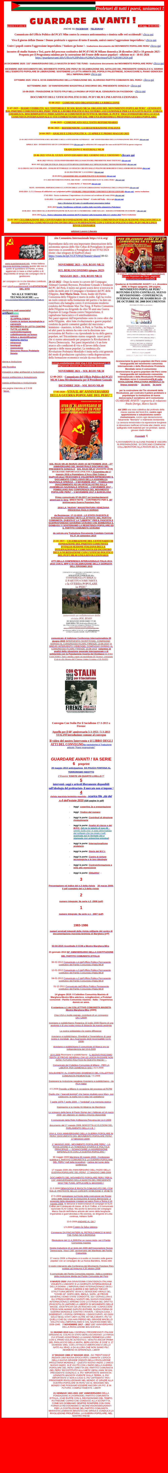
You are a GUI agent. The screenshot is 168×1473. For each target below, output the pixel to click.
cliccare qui (126, 160)
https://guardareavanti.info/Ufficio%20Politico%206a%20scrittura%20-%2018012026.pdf (84, 57)
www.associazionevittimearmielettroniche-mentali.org (24, 300)
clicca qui (148, 34)
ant (10, 313)
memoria (15, 340)
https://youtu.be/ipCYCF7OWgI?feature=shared (74, 255)
